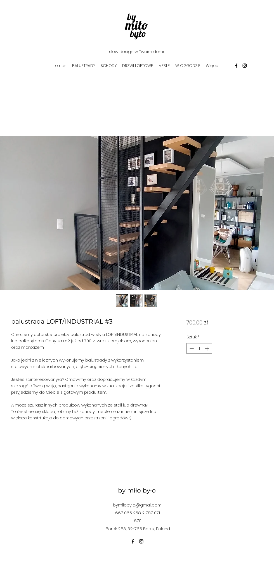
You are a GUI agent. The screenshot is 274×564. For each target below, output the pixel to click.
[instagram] (244, 65)
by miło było (137, 490)
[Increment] (207, 348)
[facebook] (236, 65)
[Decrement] (191, 348)
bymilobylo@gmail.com (137, 505)
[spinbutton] (199, 348)
